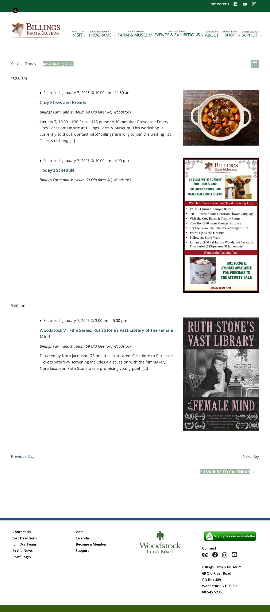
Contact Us (22, 532)
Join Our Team (24, 544)
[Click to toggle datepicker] (58, 63)
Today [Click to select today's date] (30, 63)
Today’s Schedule (57, 170)
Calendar (83, 538)
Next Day (251, 456)
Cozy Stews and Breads (63, 102)
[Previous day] (12, 64)
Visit (79, 532)
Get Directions (25, 538)
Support (82, 550)
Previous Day (22, 456)
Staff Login (22, 557)
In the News (23, 550)
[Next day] (17, 64)
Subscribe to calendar (225, 471)
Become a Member (91, 544)
